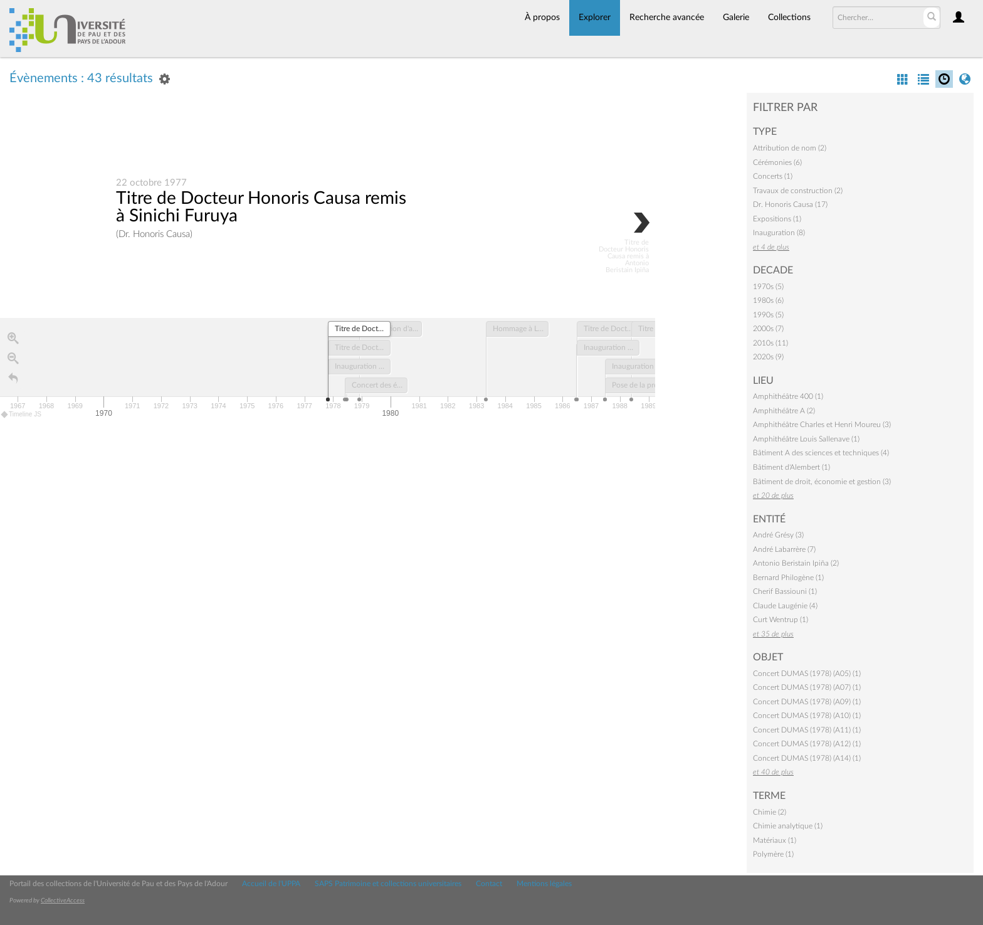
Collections (789, 17)
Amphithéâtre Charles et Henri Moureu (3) (822, 424)
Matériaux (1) (774, 840)
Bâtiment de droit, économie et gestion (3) (822, 481)
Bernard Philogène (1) (788, 577)
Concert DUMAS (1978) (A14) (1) (807, 758)
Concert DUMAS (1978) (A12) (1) (807, 744)
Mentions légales (544, 883)
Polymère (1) (773, 854)
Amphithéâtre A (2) (784, 411)
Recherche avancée (666, 17)
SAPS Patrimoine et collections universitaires (388, 883)
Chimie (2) (769, 812)
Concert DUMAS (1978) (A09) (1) (807, 702)
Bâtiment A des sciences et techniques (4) (821, 453)
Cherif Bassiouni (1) (785, 591)
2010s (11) (770, 343)
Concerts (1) (772, 176)
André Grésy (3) (778, 535)
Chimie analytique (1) (788, 826)
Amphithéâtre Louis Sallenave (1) (806, 439)
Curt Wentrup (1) (780, 619)
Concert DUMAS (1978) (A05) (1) (807, 673)
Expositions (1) (777, 219)
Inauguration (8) (779, 232)
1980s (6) (768, 300)
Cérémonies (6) (777, 162)
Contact (489, 883)
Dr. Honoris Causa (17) (790, 204)
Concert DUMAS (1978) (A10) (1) (807, 715)
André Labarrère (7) (784, 549)
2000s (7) (768, 328)
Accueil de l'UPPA (271, 883)
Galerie (736, 17)
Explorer (595, 17)
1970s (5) (768, 286)
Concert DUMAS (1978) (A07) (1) (807, 687)
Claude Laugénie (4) (785, 606)
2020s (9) (768, 357)
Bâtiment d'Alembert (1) (791, 467)
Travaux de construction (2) (798, 190)
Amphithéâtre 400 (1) (788, 396)
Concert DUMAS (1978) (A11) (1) (807, 730)
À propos (542, 17)
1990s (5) (768, 315)
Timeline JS (21, 414)
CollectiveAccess (63, 900)
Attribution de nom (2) (789, 148)
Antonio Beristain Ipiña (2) (796, 563)
